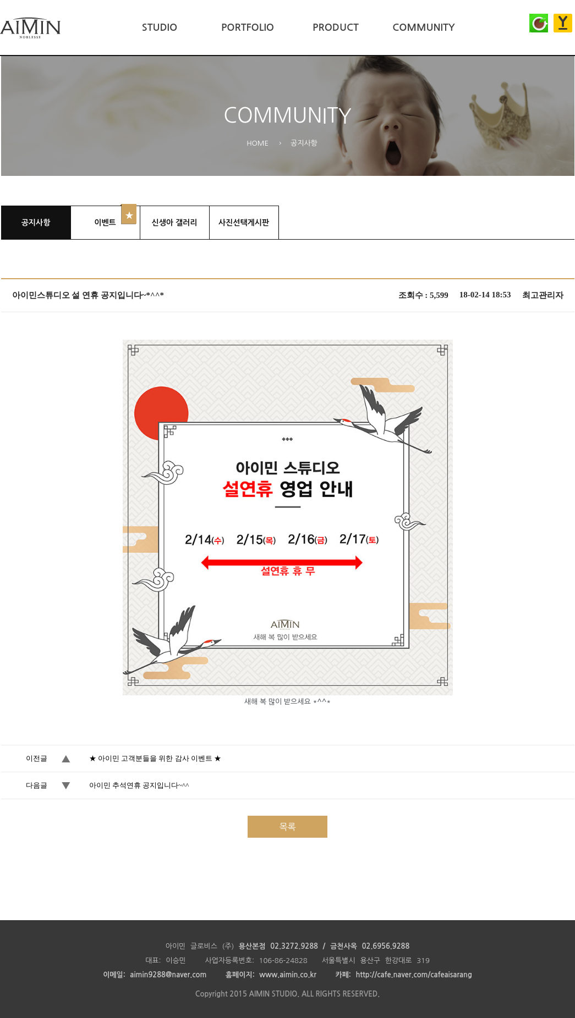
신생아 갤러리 (175, 222)
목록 (287, 826)
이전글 (36, 758)
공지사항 (36, 222)
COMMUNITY (423, 27)
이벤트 (105, 222)
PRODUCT (336, 27)
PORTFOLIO (247, 27)
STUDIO (159, 27)
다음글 (36, 785)
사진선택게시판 (243, 222)
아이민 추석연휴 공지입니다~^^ (139, 785)
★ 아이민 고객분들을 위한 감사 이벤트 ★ (155, 758)
